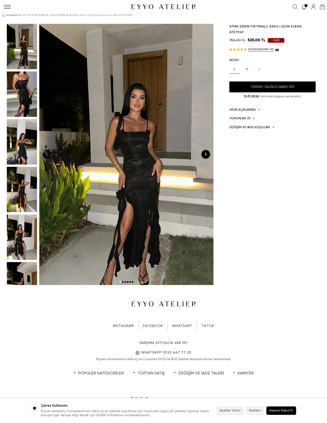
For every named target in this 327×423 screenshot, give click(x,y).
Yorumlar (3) (242, 118)
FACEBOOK (153, 326)
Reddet (255, 410)
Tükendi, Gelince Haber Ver (272, 87)
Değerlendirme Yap (261, 49)
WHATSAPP (182, 326)
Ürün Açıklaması (244, 110)
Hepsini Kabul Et (281, 410)
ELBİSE (42, 15)
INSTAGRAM (123, 326)
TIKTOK (207, 326)
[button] (120, 282)
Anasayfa (10, 15)
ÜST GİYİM (28, 15)
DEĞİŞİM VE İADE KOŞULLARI (251, 127)
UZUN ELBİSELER (59, 15)
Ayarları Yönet (230, 410)
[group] (126, 154)
